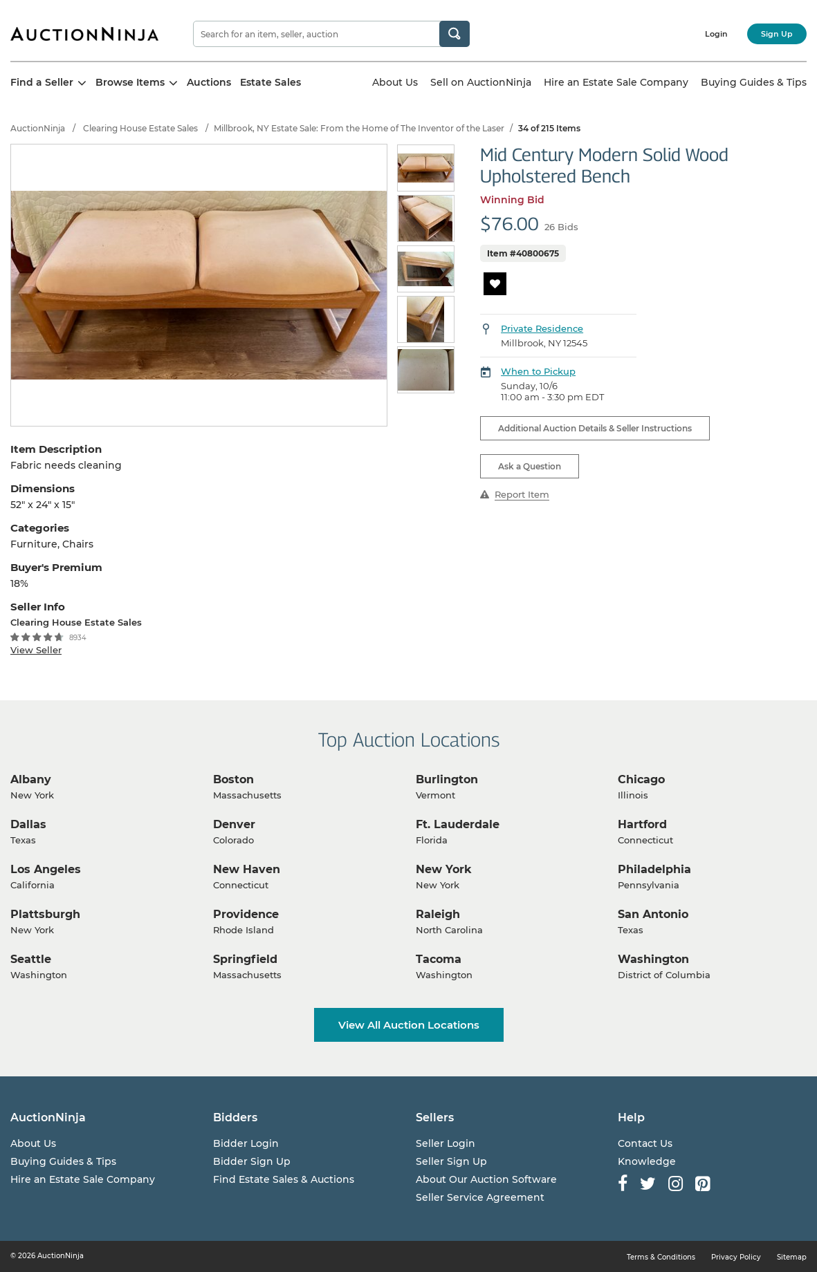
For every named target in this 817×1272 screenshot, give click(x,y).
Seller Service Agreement (480, 1197)
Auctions (209, 82)
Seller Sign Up (451, 1161)
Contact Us (645, 1143)
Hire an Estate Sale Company (616, 82)
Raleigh (438, 914)
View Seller (36, 649)
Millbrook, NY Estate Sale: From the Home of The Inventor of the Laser (359, 128)
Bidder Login (246, 1143)
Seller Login (445, 1143)
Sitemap (792, 1257)
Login (716, 34)
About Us (395, 82)
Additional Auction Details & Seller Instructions (595, 428)
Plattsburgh (45, 914)
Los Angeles (45, 869)
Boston (233, 779)
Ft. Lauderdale (457, 824)
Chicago (641, 779)
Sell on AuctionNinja (480, 82)
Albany (30, 779)
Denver (234, 824)
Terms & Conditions (661, 1257)
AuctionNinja (37, 128)
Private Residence (542, 328)
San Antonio (653, 914)
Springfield (245, 959)
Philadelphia (654, 869)
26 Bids (561, 226)
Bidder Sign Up (252, 1161)
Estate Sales (270, 82)
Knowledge (647, 1161)
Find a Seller (48, 82)
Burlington (447, 779)
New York (444, 869)
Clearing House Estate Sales (140, 128)
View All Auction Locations (408, 1024)
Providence (246, 914)
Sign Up (777, 34)
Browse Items (136, 82)
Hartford (642, 824)
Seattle (30, 959)
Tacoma (438, 959)
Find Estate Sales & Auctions (283, 1179)
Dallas (28, 824)
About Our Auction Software (486, 1179)
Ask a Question (529, 466)
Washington (653, 959)
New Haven (246, 869)
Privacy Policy (736, 1257)
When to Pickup (538, 371)
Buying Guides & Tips (754, 82)
